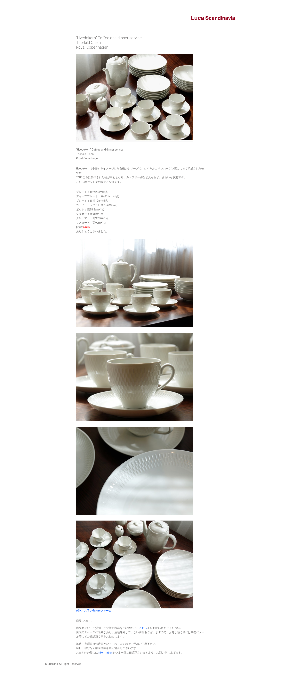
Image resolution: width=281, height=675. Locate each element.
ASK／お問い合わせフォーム (93, 610)
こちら (143, 628)
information (105, 652)
